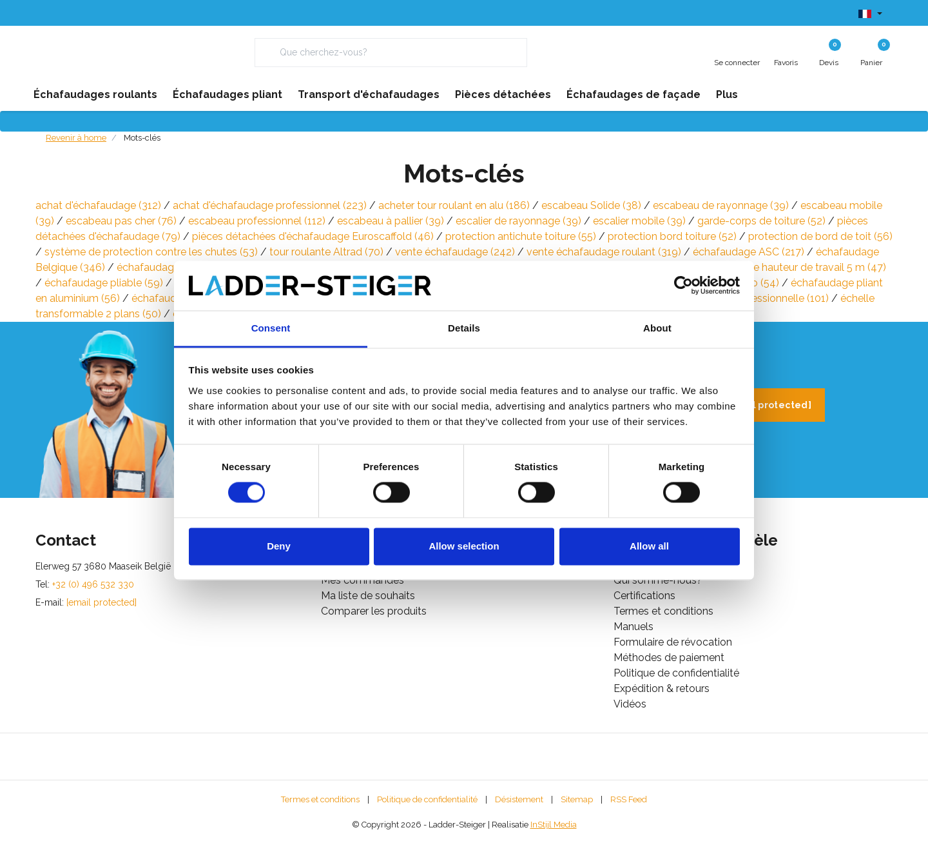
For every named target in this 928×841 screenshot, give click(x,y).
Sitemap (577, 799)
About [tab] (657, 327)
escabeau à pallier (390, 221)
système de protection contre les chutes (151, 252)
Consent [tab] (271, 327)
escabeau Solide (591, 205)
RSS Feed (628, 799)
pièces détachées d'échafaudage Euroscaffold (313, 236)
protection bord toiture (672, 236)
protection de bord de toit (820, 236)
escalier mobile (639, 221)
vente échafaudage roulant (604, 252)
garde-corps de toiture (761, 221)
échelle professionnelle (762, 298)
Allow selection (464, 545)
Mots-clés (142, 138)
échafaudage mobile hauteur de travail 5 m (773, 267)
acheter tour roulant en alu (454, 205)
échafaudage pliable (103, 283)
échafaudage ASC (748, 252)
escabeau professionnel (256, 221)
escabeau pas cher (121, 221)
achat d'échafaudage (98, 205)
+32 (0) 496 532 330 (93, 584)
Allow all (649, 545)
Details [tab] (464, 327)
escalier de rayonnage (518, 221)
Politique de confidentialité (427, 799)
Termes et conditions (320, 799)
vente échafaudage (455, 252)
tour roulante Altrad (326, 252)
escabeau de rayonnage (721, 205)
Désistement (519, 799)
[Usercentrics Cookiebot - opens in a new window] (683, 285)
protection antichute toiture (520, 236)
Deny (279, 545)
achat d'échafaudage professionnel (270, 205)
